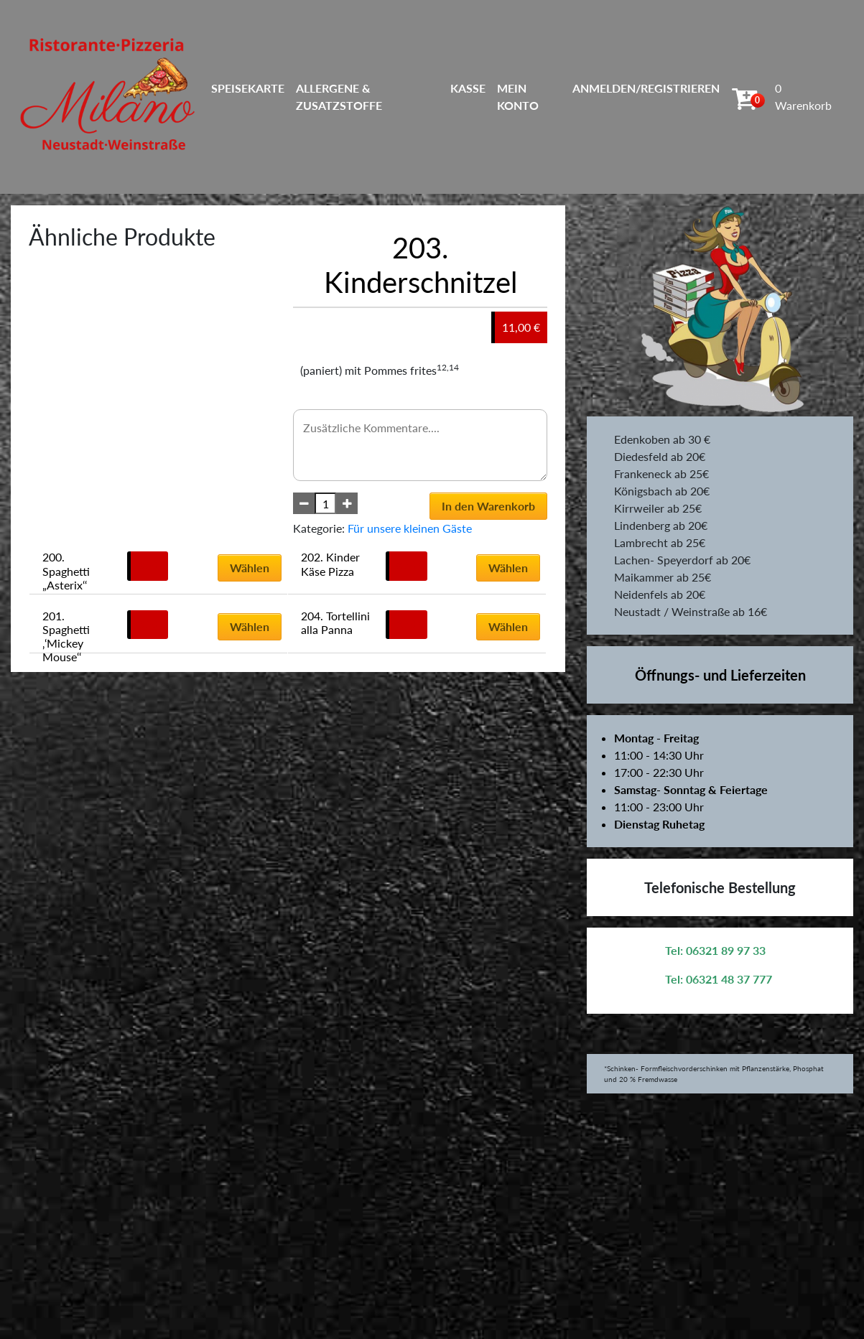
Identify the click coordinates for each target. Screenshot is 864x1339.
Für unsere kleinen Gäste (410, 528)
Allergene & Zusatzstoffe (339, 96)
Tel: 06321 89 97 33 (715, 950)
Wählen (249, 567)
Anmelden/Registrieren (646, 88)
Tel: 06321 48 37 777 (718, 979)
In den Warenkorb (488, 506)
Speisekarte (247, 88)
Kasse (468, 88)
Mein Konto (518, 96)
